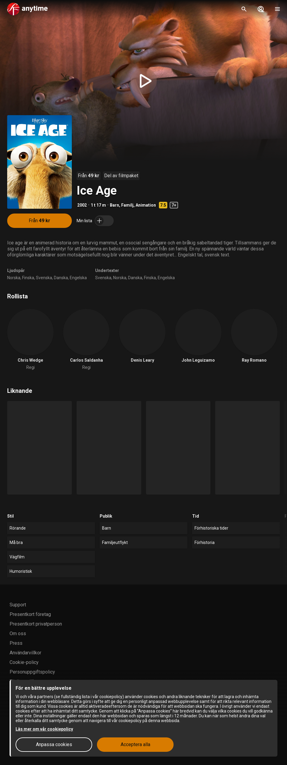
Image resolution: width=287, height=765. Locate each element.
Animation (146, 205)
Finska (28, 277)
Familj (127, 205)
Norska (13, 277)
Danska (61, 277)
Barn (114, 205)
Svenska (44, 277)
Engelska (78, 277)
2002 (82, 205)
